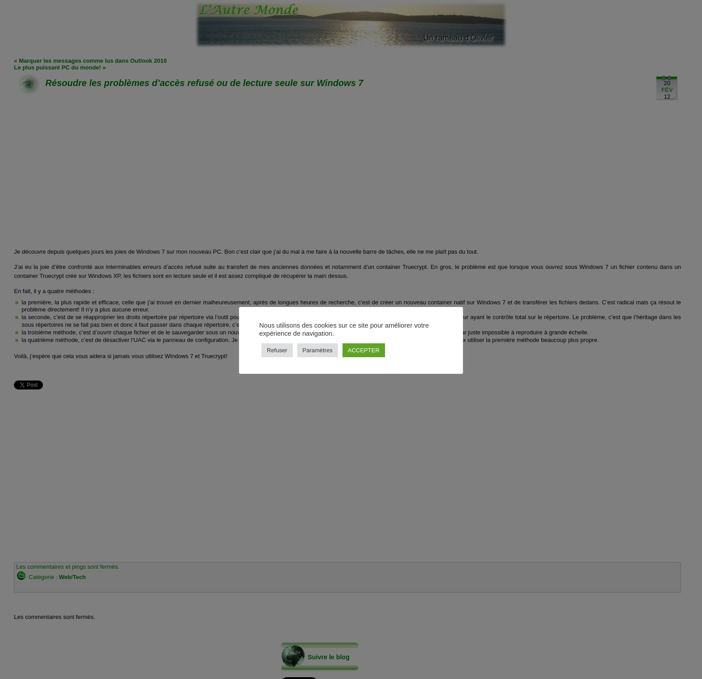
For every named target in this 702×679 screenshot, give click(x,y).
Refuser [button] (277, 350)
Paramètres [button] (318, 350)
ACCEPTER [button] (364, 350)
